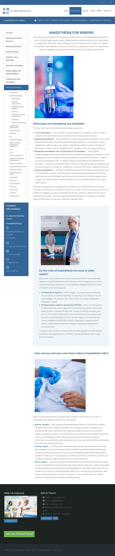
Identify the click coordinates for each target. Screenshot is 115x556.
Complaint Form (10, 521)
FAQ (55, 518)
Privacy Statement (44, 550)
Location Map (46, 518)
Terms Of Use (57, 550)
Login (102, 2)
